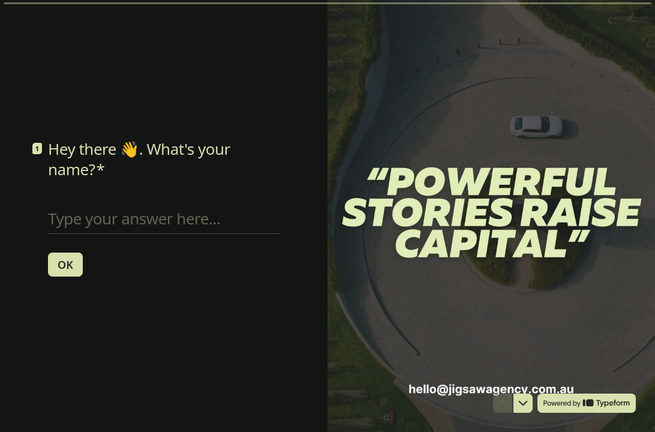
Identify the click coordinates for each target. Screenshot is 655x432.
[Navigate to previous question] (502, 403)
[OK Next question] (65, 264)
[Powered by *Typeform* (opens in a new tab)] (586, 403)
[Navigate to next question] (523, 403)
